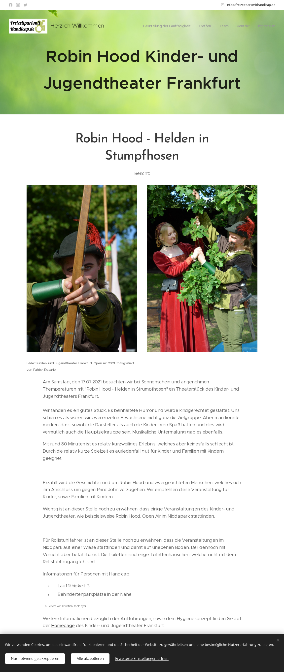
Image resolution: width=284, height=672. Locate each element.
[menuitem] (166, 26)
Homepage (63, 625)
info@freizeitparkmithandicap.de (250, 4)
